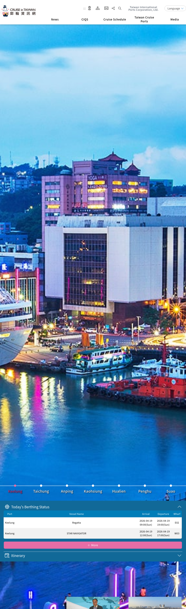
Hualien (119, 491)
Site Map (97, 8)
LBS (89, 8)
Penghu (144, 491)
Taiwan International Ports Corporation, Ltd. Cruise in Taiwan (18, 11)
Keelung (15, 491)
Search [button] (119, 8)
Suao (171, 491)
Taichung (41, 491)
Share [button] (113, 8)
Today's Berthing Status (27, 506)
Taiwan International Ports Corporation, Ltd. (143, 8)
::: (84, 8)
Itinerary (15, 555)
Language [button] (174, 8)
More (94, 545)
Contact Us (106, 8)
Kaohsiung (93, 491)
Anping (67, 491)
